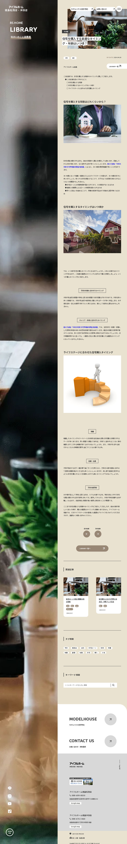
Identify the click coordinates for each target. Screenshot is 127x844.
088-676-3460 (78, 819)
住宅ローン (92, 648)
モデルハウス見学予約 (82, 9)
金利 (82, 648)
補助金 (74, 648)
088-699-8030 (78, 795)
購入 (96, 653)
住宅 (88, 653)
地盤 (81, 653)
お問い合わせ (106, 9)
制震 (66, 653)
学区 (66, 648)
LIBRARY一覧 (115, 66)
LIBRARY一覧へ (92, 548)
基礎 (73, 653)
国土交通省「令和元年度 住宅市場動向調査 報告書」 (81, 327)
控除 (102, 648)
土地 (103, 653)
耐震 (109, 648)
